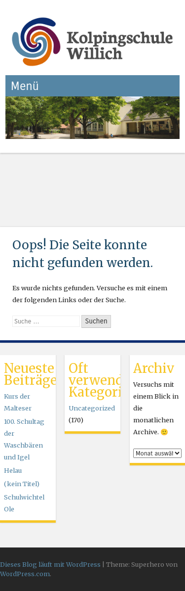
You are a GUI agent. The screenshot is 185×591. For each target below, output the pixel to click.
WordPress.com (25, 574)
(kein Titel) (21, 484)
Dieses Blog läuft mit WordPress (50, 564)
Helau (13, 470)
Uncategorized (92, 408)
